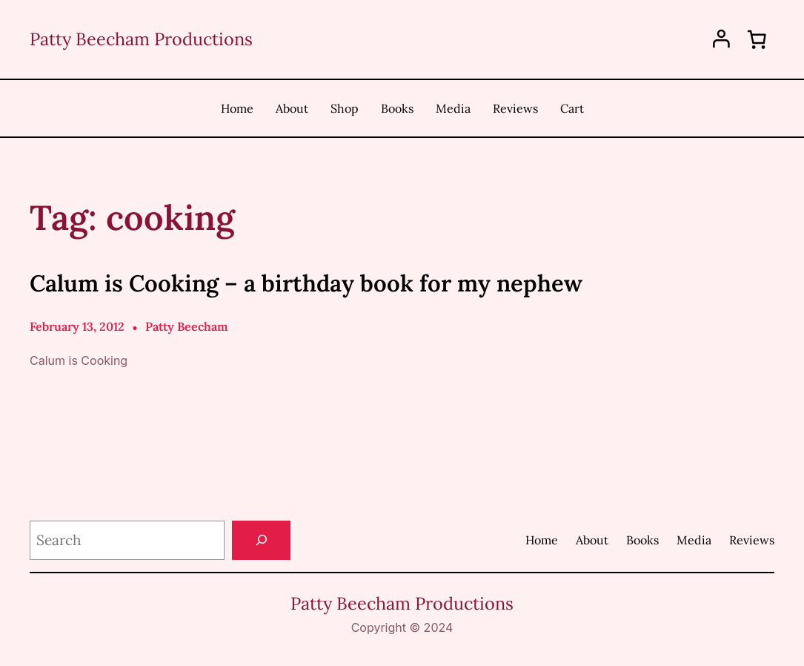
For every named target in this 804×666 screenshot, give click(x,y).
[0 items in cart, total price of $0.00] (756, 39)
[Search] (261, 541)
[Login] (721, 39)
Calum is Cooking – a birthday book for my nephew (306, 282)
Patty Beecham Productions (141, 38)
